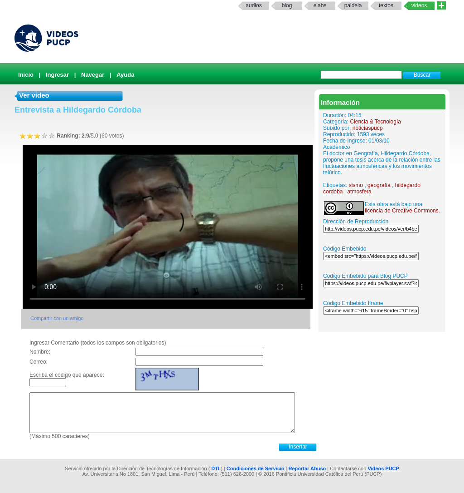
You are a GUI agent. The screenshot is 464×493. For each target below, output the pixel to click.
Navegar (92, 74)
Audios (253, 5)
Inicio (26, 74)
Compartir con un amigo (56, 318)
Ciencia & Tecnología (375, 121)
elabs (320, 5)
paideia (353, 5)
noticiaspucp (368, 128)
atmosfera (359, 191)
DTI (215, 468)
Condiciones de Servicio (256, 468)
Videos (419, 5)
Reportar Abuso (307, 468)
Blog (287, 5)
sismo (356, 185)
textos (386, 5)
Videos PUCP (383, 468)
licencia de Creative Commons (402, 210)
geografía (379, 185)
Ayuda (125, 74)
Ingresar (57, 74)
